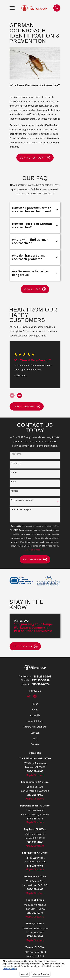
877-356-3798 (35, 936)
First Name (16, 454)
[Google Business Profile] (28, 696)
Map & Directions (35, 775)
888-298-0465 (42, 676)
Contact (35, 744)
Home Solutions (35, 721)
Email (13, 481)
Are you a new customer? (22, 500)
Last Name (16, 463)
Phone (14, 472)
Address (14, 491)
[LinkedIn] (41, 696)
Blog (35, 738)
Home (35, 709)
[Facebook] (34, 696)
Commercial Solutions (35, 726)
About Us (35, 715)
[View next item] (19, 395)
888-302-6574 (40, 684)
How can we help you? (21, 509)
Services (35, 732)
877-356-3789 (40, 680)
